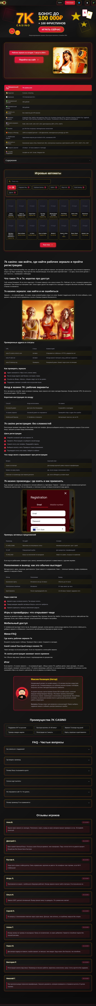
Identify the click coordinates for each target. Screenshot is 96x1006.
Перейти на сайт (29, 60)
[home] (5, 3)
